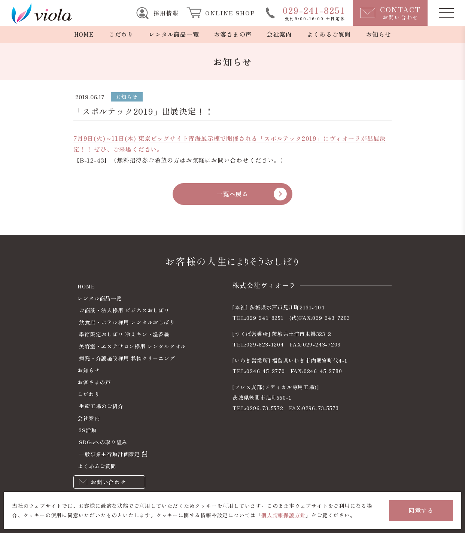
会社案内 (279, 34)
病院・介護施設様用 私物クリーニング (127, 358)
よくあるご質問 (329, 34)
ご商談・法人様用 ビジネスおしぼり (124, 310)
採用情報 (166, 13)
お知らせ (378, 34)
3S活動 (88, 430)
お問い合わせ (108, 482)
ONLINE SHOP (230, 13)
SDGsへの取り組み (103, 442)
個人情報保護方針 (283, 515)
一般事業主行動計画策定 (109, 454)
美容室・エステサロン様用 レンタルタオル (132, 346)
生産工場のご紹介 (101, 406)
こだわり (121, 34)
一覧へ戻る (232, 193)
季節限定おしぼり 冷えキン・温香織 (124, 334)
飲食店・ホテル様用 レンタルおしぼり (127, 322)
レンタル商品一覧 (174, 34)
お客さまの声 (233, 34)
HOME (84, 34)
